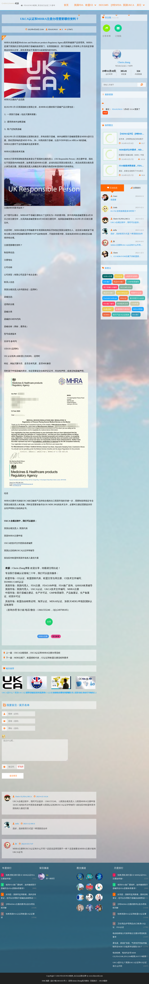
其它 (141, 5)
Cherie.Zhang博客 (21, 568)
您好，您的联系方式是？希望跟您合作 (127, 234)
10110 (141, 159)
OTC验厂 (106, 282)
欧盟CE (90, 5)
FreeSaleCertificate (110, 298)
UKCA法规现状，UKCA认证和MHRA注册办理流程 (37, 653)
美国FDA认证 (136, 293)
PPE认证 (123, 298)
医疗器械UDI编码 (110, 287)
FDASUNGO (52, 29)
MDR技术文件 (122, 304)
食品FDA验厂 (108, 293)
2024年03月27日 (126, 159)
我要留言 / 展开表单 (16, 705)
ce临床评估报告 (132, 276)
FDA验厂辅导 (108, 304)
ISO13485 (103, 7)
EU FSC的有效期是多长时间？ (123, 211)
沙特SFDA (116, 7)
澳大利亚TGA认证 (137, 298)
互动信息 (112, 188)
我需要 (113, 200)
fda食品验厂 (108, 309)
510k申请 (134, 304)
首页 (66, 5)
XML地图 (45, 981)
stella (16, 824)
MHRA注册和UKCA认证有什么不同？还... (127, 245)
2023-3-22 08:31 (28, 824)
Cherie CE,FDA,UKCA (22, 797)
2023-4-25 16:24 (41, 797)
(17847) (69, 29)
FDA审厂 (135, 315)
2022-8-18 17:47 (26, 844)
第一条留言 (50, 879)
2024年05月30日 (126, 143)
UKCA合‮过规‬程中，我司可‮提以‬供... (125, 222)
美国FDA (78, 7)
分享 (49, 622)
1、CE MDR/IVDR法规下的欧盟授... (125, 256)
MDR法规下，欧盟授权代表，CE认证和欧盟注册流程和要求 (41, 658)
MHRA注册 (43, 636)
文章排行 (136, 188)
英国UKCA (128, 7)
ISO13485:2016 (125, 287)
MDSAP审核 (137, 309)
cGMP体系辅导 (133, 282)
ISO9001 (106, 315)
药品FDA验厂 (119, 282)
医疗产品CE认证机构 (121, 315)
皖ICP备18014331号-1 (59, 981)
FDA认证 (118, 276)
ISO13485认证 (122, 293)
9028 (142, 175)
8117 (142, 143)
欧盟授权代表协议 (123, 309)
